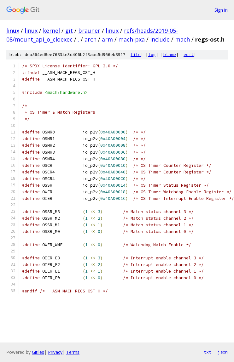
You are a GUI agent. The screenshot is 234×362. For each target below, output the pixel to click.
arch (91, 39)
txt (207, 352)
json (223, 352)
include (160, 39)
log (152, 54)
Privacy (55, 352)
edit (189, 54)
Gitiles (38, 352)
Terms (72, 352)
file (136, 54)
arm (107, 39)
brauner (89, 30)
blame (169, 54)
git (69, 30)
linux (12, 30)
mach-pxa (131, 39)
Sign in (221, 10)
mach (182, 39)
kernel (51, 30)
